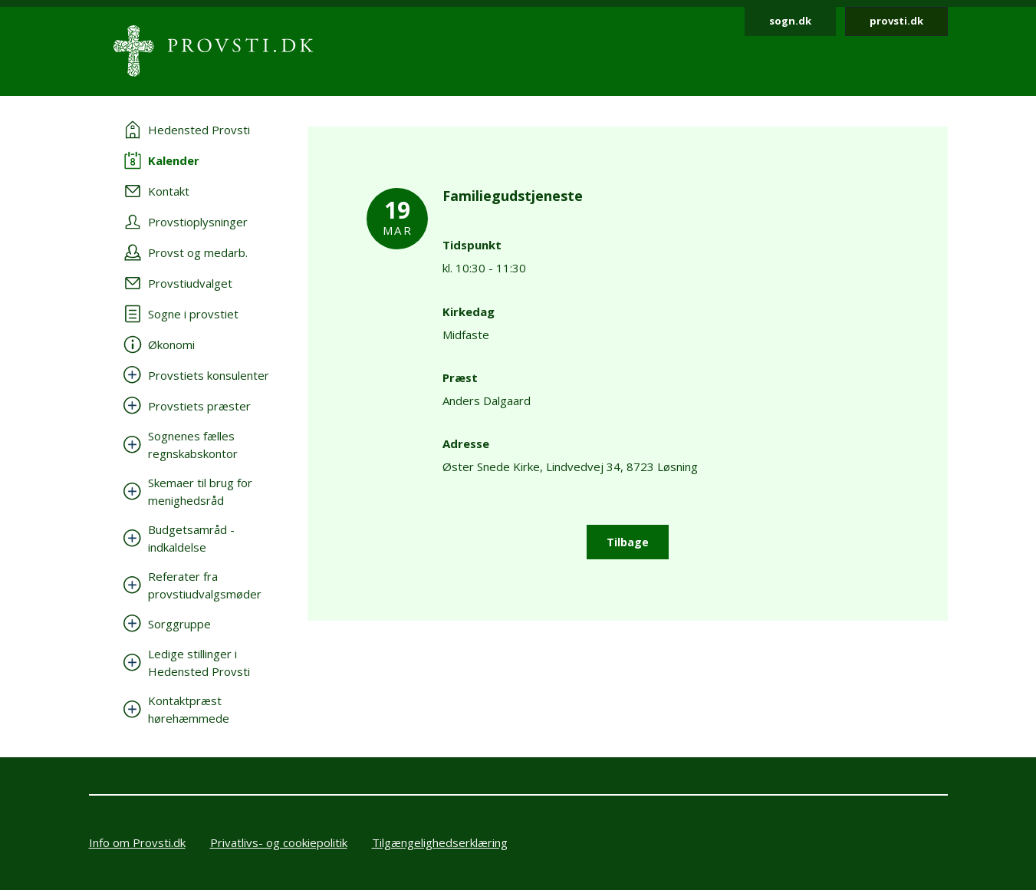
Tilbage (628, 542)
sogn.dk (790, 21)
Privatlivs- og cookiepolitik (278, 842)
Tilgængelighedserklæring (440, 842)
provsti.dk (896, 21)
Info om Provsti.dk (137, 842)
